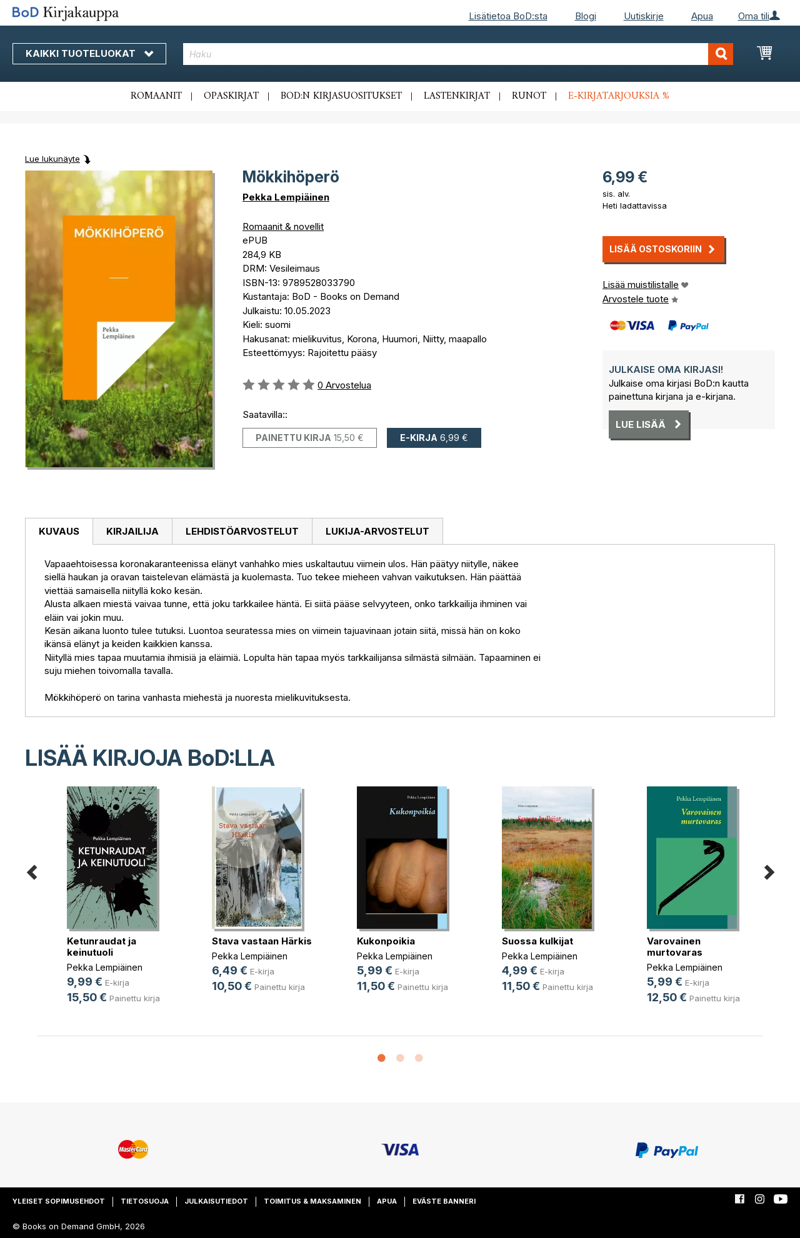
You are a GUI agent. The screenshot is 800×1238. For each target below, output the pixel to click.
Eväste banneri (444, 1201)
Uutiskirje (644, 16)
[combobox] (458, 54)
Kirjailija (132, 531)
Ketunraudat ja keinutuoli (101, 946)
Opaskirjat (231, 96)
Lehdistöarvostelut (242, 531)
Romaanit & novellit (283, 226)
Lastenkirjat (457, 96)
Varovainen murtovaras (674, 946)
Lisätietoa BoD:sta (508, 16)
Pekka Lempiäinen (285, 197)
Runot (529, 96)
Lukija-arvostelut (377, 531)
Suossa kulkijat (537, 941)
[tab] (58, 531)
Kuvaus (59, 531)
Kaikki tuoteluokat (89, 53)
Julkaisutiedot (216, 1201)
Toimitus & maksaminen (312, 1201)
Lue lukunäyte (52, 159)
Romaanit (156, 96)
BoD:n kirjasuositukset (341, 96)
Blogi (585, 16)
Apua (702, 16)
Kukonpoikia (386, 941)
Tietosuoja (145, 1201)
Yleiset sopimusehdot (58, 1201)
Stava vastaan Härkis (262, 941)
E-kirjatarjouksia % (618, 96)
